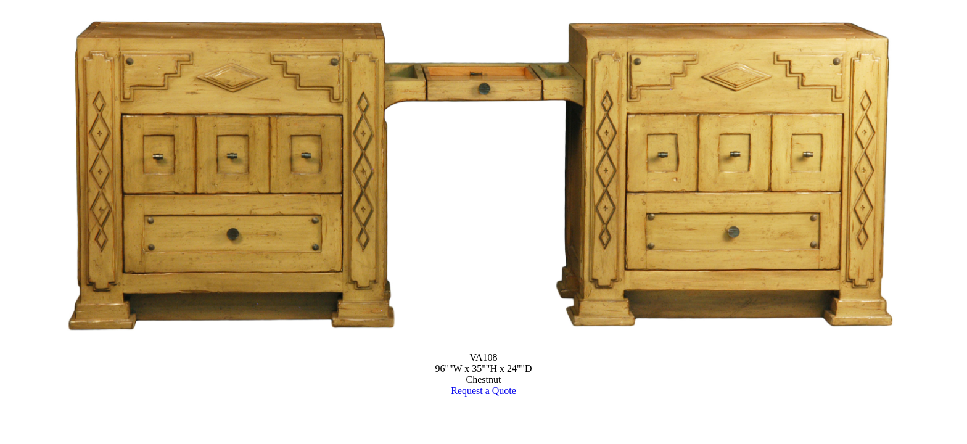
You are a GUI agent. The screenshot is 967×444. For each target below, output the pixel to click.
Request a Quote (483, 390)
